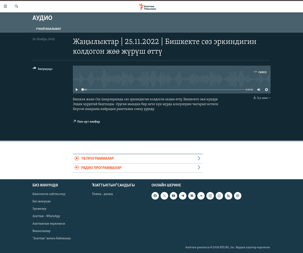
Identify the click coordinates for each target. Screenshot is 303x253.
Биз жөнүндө (41, 201)
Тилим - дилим (102, 194)
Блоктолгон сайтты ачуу (49, 194)
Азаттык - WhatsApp (46, 216)
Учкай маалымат (48, 29)
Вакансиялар (41, 231)
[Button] (43, 70)
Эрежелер (39, 209)
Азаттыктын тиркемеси (48, 223)
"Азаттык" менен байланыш (51, 238)
